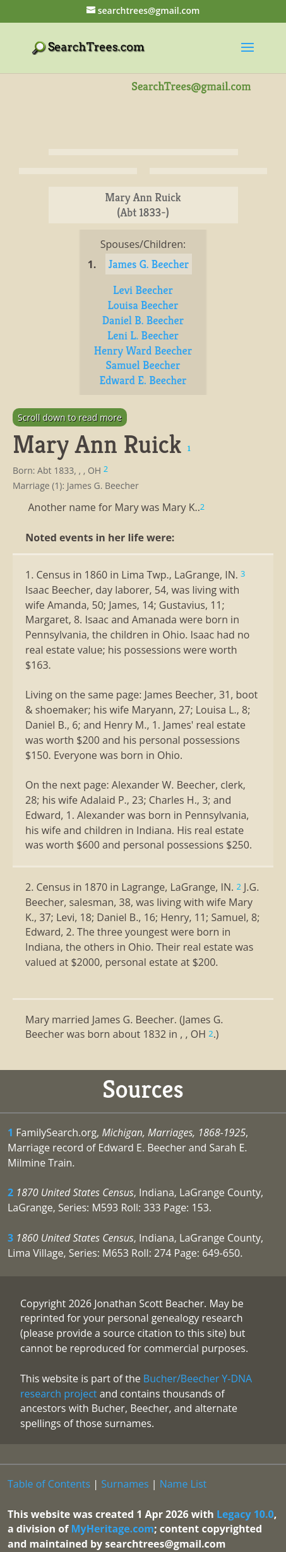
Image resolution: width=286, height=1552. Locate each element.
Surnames (124, 1484)
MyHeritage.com (112, 1529)
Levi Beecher (143, 290)
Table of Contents (49, 1484)
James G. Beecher (149, 264)
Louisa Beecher (143, 305)
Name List (183, 1484)
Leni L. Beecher (143, 335)
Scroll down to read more (70, 417)
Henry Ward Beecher (143, 350)
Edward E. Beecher (142, 380)
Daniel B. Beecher (143, 320)
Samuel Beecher (142, 365)
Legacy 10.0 (245, 1514)
